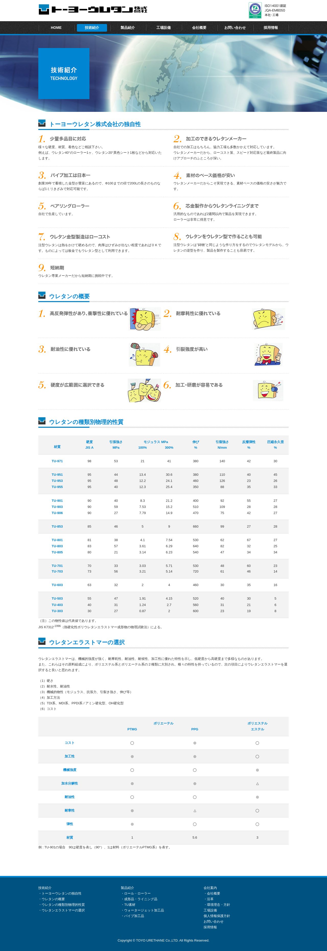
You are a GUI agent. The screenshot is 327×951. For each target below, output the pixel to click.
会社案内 (210, 888)
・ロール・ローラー (136, 893)
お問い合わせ (235, 28)
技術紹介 (92, 28)
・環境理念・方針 (217, 905)
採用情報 (271, 28)
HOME (56, 28)
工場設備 (163, 28)
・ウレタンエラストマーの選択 (61, 910)
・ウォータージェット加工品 (142, 910)
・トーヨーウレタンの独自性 (59, 893)
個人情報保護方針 (217, 916)
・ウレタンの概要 (51, 899)
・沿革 (209, 899)
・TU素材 (128, 905)
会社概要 (199, 28)
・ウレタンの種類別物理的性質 (61, 905)
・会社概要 (212, 893)
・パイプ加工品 (132, 916)
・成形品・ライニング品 (139, 899)
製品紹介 (128, 28)
